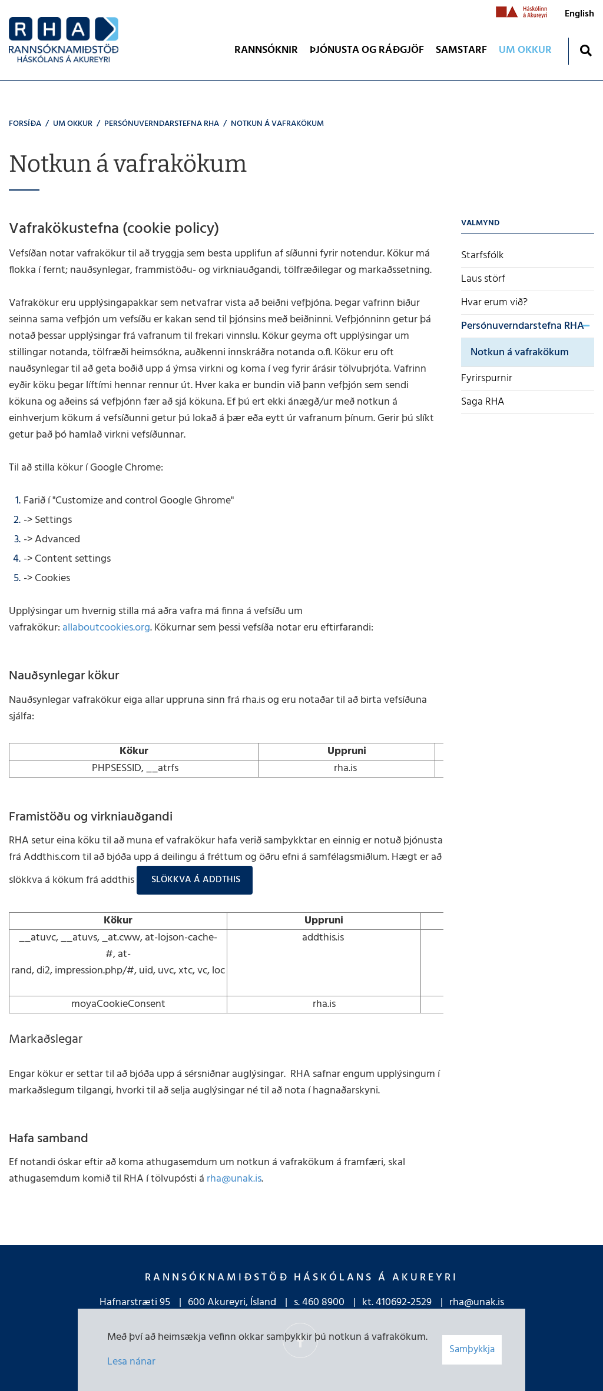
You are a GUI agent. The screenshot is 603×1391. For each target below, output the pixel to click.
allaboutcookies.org (106, 627)
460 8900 (323, 1302)
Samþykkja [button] (472, 1349)
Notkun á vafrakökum (277, 124)
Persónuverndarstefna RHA (161, 124)
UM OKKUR (72, 124)
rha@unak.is (234, 1178)
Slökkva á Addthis (194, 880)
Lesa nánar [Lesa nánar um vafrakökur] (131, 1361)
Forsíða (25, 124)
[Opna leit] (585, 50)
